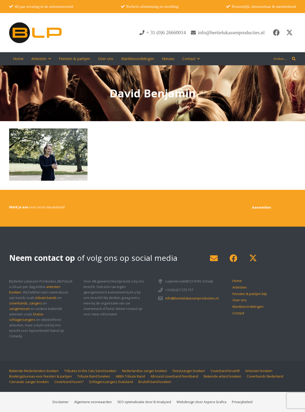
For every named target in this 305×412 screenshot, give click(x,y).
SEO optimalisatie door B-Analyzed (144, 402)
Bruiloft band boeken (154, 382)
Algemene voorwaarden (93, 402)
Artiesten (239, 287)
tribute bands (46, 298)
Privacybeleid (242, 402)
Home (237, 281)
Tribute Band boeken (93, 376)
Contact (238, 313)
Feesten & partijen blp (249, 294)
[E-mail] (214, 258)
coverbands (18, 303)
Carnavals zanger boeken (29, 382)
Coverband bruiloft (225, 371)
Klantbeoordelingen (247, 306)
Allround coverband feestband (174, 376)
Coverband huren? (69, 382)
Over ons (239, 300)
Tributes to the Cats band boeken (90, 371)
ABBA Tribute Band (130, 376)
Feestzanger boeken (189, 371)
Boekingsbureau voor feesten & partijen (40, 376)
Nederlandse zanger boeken (144, 371)
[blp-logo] (35, 32)
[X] (289, 32)
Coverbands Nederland (265, 376)
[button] (48, 58)
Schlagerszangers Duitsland (111, 382)
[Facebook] (276, 32)
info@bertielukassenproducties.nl (192, 298)
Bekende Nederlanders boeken (34, 371)
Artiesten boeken (258, 371)
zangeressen (19, 309)
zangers (35, 303)
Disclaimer (60, 402)
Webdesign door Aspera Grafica (201, 402)
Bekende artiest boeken (222, 376)
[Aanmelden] (261, 207)
